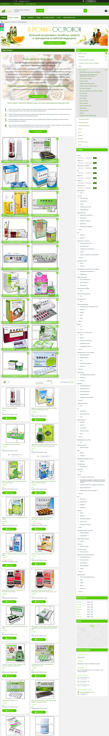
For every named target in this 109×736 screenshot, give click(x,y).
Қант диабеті (83, 98)
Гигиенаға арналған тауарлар (86, 60)
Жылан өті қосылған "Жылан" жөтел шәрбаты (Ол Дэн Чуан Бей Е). (61, 593)
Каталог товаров (13, 17)
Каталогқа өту (38, 131)
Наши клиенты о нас (69, 17)
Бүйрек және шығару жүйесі (87, 83)
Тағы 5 (80, 321)
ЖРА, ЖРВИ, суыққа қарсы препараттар (90, 72)
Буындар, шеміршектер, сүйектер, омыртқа (91, 91)
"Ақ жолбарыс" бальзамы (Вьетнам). (61, 328)
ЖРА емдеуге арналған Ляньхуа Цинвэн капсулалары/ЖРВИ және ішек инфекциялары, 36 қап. (37, 594)
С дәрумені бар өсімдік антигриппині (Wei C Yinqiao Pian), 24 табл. (13, 516)
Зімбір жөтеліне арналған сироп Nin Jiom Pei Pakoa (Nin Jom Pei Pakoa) (37, 440)
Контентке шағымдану (64, 734)
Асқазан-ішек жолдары (86, 78)
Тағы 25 (81, 257)
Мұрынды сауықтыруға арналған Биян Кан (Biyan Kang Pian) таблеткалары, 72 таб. (37, 329)
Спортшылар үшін (83, 122)
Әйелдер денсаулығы (85, 105)
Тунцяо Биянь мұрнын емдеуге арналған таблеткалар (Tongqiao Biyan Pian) (37, 404)
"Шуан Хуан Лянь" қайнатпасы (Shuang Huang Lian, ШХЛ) (12, 478)
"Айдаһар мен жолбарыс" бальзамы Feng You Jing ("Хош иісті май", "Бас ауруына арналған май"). (13, 367)
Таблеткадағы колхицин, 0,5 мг (35, 516)
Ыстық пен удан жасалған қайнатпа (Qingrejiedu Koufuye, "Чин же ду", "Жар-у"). (62, 517)
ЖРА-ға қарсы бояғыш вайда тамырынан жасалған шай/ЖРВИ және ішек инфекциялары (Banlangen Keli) (37, 479)
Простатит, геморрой (85, 88)
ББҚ (80, 66)
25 (67, 617)
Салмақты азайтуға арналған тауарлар (89, 63)
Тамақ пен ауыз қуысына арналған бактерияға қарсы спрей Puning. (36, 366)
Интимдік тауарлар (84, 119)
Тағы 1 (80, 527)
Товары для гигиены (35, 708)
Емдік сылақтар (84, 103)
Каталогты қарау (38, 659)
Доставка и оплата (48, 17)
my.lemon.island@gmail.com (86, 692)
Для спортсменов (34, 720)
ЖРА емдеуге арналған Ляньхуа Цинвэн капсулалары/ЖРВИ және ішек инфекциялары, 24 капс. (62, 555)
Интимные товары (34, 718)
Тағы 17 (81, 436)
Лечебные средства (35, 715)
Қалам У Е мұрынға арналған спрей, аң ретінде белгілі (62, 404)
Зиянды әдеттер (84, 110)
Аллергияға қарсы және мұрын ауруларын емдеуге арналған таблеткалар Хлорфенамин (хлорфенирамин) (35, 556)
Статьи (59, 17)
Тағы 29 (81, 493)
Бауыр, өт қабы (84, 81)
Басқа (80, 129)
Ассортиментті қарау (38, 96)
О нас (23, 17)
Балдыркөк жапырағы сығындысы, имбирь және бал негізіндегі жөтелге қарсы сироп (13, 594)
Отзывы (38, 17)
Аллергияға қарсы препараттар (88, 115)
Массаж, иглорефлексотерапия (38, 722)
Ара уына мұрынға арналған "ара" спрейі (12, 440)
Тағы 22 (81, 400)
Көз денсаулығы (84, 100)
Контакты (31, 17)
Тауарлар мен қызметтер (10, 22)
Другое (32, 725)
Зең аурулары (83, 93)
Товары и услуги (82, 53)
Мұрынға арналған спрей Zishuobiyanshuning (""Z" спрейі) (10, 404)
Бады (31, 713)
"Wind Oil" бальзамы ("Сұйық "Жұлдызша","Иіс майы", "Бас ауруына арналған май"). (61, 479)
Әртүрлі (82, 113)
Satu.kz (62, 732)
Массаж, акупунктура (84, 125)
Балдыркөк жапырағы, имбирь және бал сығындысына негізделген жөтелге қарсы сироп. (63, 441)
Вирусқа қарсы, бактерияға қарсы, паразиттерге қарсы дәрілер (89, 75)
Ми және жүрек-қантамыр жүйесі (88, 86)
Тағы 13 (81, 591)
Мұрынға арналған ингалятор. (10, 328)
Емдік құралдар (83, 69)
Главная (3, 17)
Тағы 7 (80, 229)
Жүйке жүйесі (83, 108)
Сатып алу (10, 338)
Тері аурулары (83, 96)
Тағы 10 (81, 369)
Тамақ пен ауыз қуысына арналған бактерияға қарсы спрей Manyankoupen (62, 366)
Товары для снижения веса (37, 710)
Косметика (81, 56)
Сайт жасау (21, 1)
